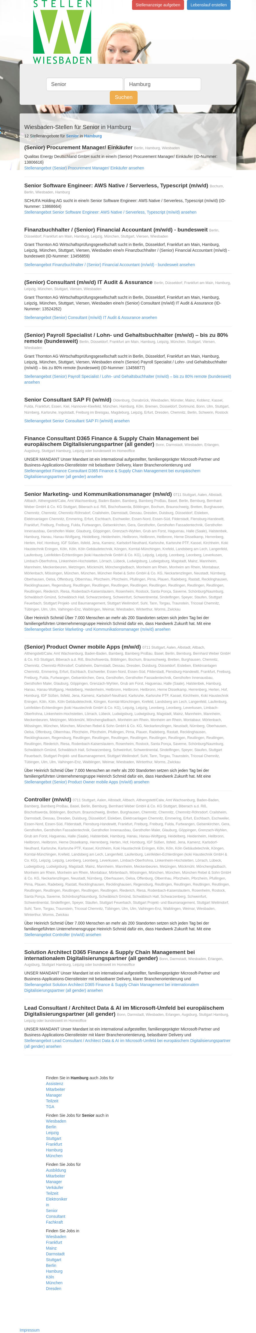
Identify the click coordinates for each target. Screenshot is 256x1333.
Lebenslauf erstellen (209, 5)
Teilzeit (52, 1101)
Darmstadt (55, 1254)
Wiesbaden (56, 1121)
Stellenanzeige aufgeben (158, 5)
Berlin (51, 1127)
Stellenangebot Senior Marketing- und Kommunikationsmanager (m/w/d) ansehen (97, 629)
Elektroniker (56, 1199)
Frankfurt (54, 1144)
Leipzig (52, 1132)
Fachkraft (54, 1222)
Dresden (53, 1288)
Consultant (55, 1216)
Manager (54, 1095)
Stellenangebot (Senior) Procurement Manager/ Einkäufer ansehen (84, 168)
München (54, 1155)
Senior (51, 1210)
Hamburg (54, 1150)
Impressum (30, 1330)
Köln (50, 1277)
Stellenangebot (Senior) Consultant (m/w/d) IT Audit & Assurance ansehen (90, 317)
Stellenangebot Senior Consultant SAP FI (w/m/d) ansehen (77, 421)
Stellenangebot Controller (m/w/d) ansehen (62, 934)
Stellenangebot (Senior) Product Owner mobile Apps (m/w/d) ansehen (86, 782)
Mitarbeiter (55, 1089)
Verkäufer (54, 1187)
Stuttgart (53, 1138)
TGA (50, 1106)
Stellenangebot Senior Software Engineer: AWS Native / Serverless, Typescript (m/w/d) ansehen (110, 212)
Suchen (123, 97)
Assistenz (54, 1083)
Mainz (51, 1248)
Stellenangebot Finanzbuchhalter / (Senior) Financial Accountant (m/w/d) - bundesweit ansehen (109, 264)
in (47, 1205)
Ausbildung (56, 1170)
